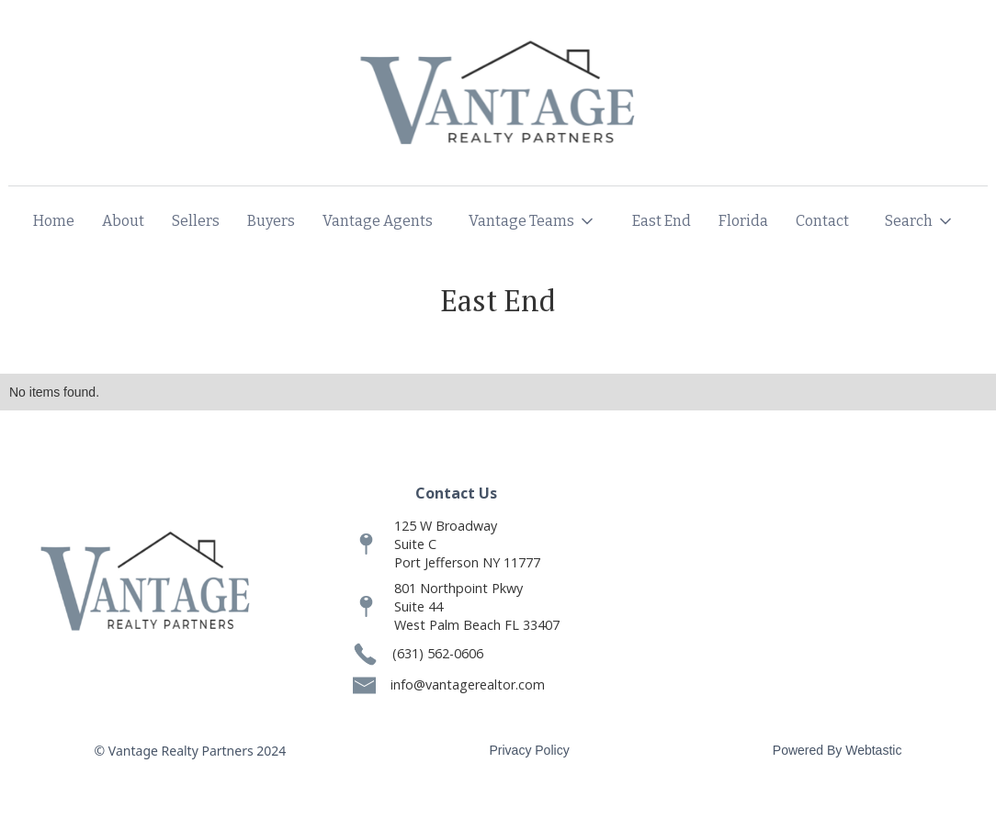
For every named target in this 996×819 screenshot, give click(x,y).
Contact (822, 221)
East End (661, 221)
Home (53, 221)
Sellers (196, 221)
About (123, 221)
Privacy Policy (530, 750)
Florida (743, 221)
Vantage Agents (378, 221)
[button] (532, 221)
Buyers (271, 221)
